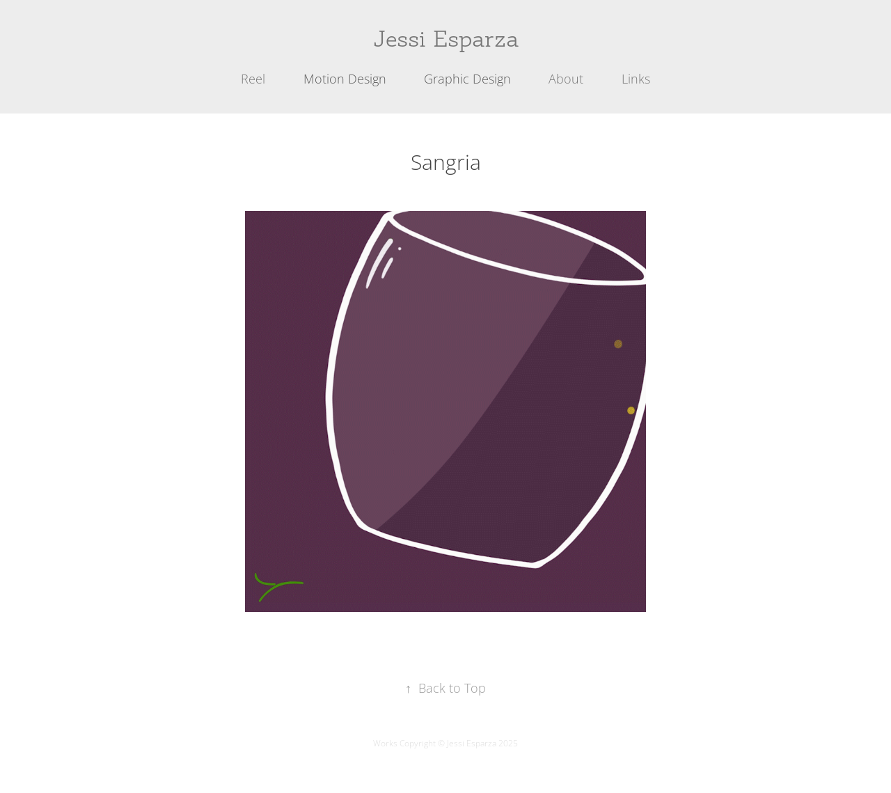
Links (636, 79)
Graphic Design (467, 79)
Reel (253, 79)
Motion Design (344, 79)
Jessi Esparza (446, 39)
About (566, 79)
